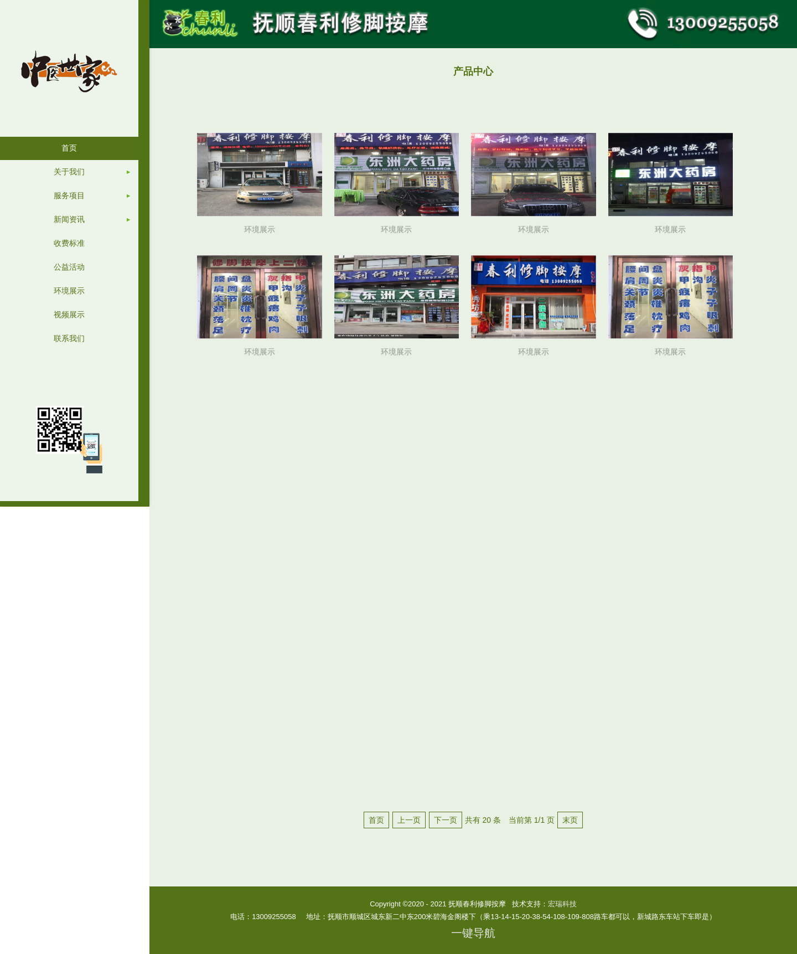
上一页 (409, 820)
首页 (376, 820)
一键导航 (473, 933)
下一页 (445, 820)
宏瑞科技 (562, 904)
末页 (570, 820)
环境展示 (259, 233)
